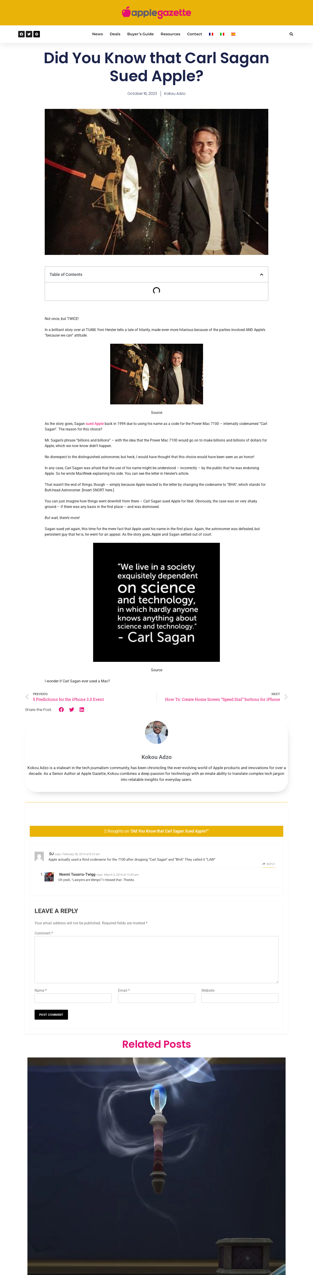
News (97, 34)
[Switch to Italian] (222, 34)
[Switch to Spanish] (233, 34)
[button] (291, 34)
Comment (44, 933)
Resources (170, 34)
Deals (115, 34)
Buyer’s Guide (140, 34)
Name (41, 990)
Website (207, 990)
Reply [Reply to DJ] (271, 864)
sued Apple (95, 423)
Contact (194, 34)
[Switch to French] (211, 34)
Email (124, 990)
